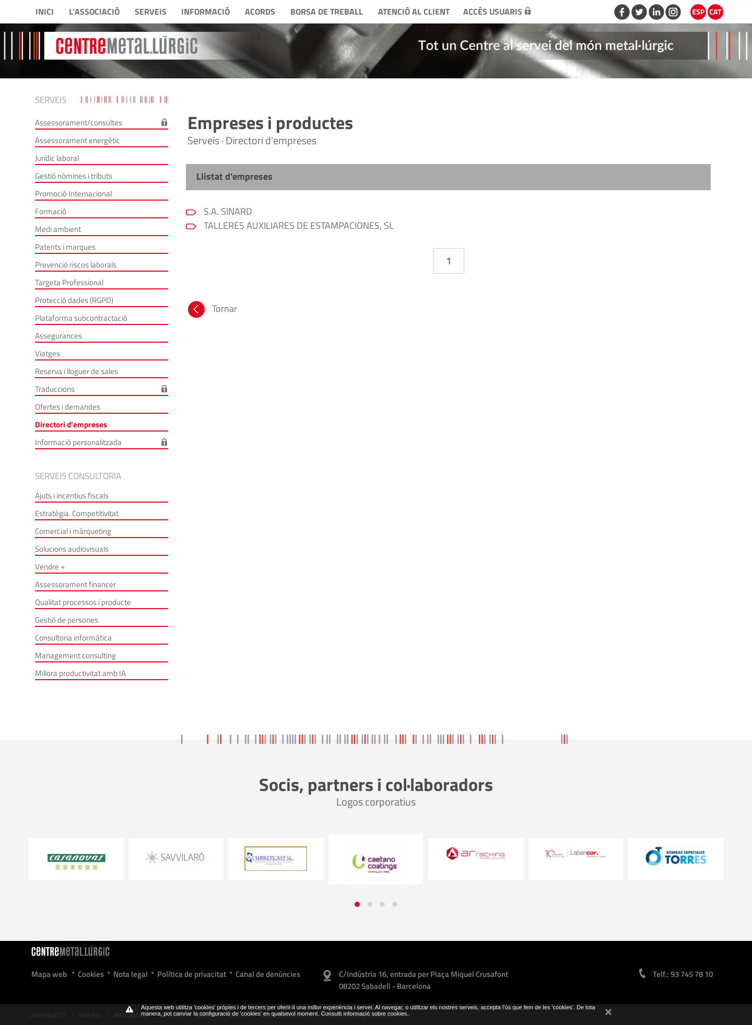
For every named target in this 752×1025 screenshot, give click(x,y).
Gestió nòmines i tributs (73, 176)
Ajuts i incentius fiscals (72, 496)
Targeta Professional (69, 282)
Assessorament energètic (77, 140)
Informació (205, 11)
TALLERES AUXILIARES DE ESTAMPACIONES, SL (298, 225)
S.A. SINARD (227, 211)
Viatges (47, 353)
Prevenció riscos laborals (75, 265)
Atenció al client (414, 11)
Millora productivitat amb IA (80, 673)
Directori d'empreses (71, 424)
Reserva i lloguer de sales (76, 371)
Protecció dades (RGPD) (74, 300)
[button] (357, 904)
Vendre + (50, 567)
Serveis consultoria (78, 476)
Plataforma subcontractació (81, 318)
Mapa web (49, 974)
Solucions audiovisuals (72, 549)
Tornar (211, 310)
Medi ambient (58, 229)
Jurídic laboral (57, 158)
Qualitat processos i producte (83, 602)
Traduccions (55, 389)
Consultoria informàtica (73, 638)
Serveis (151, 11)
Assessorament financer (75, 584)
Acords (260, 11)
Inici (45, 11)
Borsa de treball (326, 11)
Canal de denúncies (268, 974)
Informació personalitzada (78, 442)
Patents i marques (65, 247)
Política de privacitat (191, 974)
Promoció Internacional (73, 194)
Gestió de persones (66, 620)
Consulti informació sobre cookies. (365, 1013)
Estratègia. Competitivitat (77, 513)
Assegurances (58, 336)
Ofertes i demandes (67, 407)
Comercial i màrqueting (73, 531)
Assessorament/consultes (78, 123)
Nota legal (130, 974)
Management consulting (75, 655)
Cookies (91, 974)
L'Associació (94, 11)
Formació (50, 211)
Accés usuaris (497, 11)
